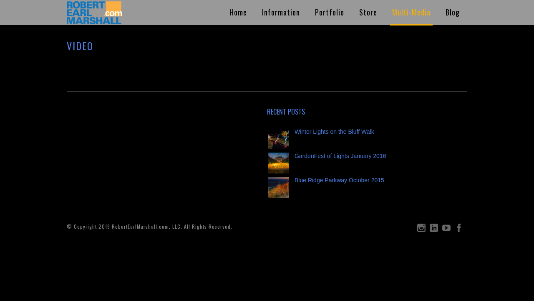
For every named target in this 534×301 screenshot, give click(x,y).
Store (368, 12)
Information (281, 12)
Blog (453, 12)
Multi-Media (411, 12)
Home (238, 12)
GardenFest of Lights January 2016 (340, 156)
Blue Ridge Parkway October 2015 (339, 180)
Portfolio (329, 12)
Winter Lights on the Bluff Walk (334, 131)
